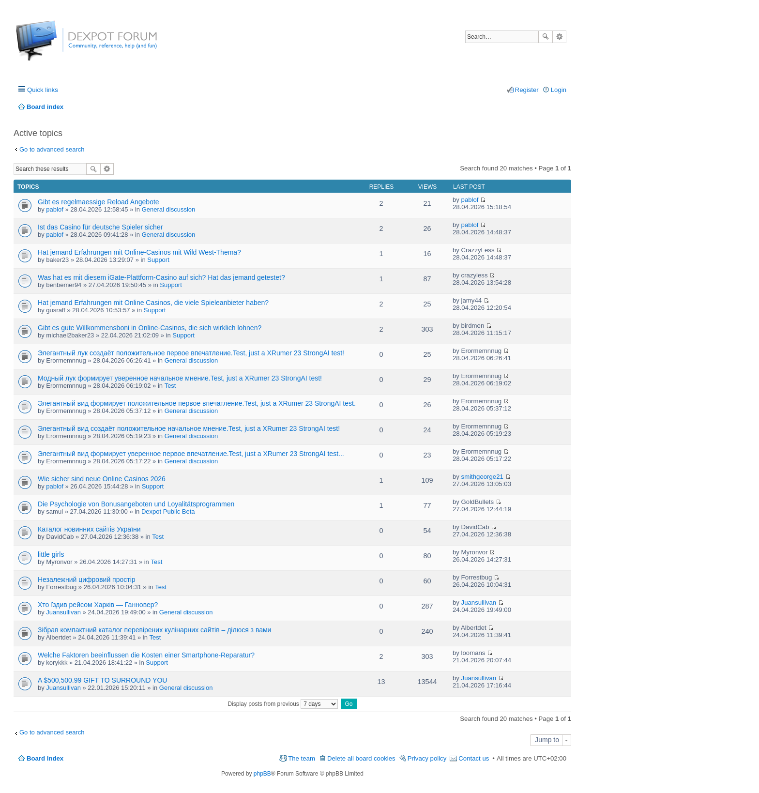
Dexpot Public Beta (168, 511)
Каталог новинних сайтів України (89, 529)
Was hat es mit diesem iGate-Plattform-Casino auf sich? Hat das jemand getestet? (161, 277)
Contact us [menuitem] (473, 758)
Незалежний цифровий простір (87, 579)
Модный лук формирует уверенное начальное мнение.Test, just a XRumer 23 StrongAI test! (180, 378)
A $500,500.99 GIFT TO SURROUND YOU (102, 680)
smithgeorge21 (482, 476)
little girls (51, 554)
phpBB (262, 773)
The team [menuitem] (301, 758)
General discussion (169, 209)
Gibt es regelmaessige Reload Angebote (98, 202)
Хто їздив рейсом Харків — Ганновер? (98, 605)
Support (158, 259)
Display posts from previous (283, 704)
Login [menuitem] (558, 89)
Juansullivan (63, 612)
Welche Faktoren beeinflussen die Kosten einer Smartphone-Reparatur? (146, 655)
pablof (54, 209)
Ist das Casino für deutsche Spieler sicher (100, 227)
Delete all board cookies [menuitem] (361, 758)
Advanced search (559, 37)
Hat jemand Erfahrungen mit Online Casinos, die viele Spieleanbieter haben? (153, 302)
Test (170, 385)
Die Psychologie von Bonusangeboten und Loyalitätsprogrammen (136, 504)
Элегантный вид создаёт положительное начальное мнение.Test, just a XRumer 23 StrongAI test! (189, 428)
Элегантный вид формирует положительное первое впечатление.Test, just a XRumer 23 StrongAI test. (197, 403)
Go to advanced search (51, 149)
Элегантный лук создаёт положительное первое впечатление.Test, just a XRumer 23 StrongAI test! (191, 353)
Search (545, 37)
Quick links (42, 89)
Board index (45, 758)
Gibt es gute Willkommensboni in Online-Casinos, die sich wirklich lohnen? (149, 328)
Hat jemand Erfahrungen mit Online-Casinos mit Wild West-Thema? (139, 252)
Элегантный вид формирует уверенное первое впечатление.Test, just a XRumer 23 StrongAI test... (191, 454)
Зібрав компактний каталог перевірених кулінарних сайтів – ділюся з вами (154, 630)
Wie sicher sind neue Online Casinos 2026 (102, 479)
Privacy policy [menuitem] (427, 758)
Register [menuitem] (527, 89)
